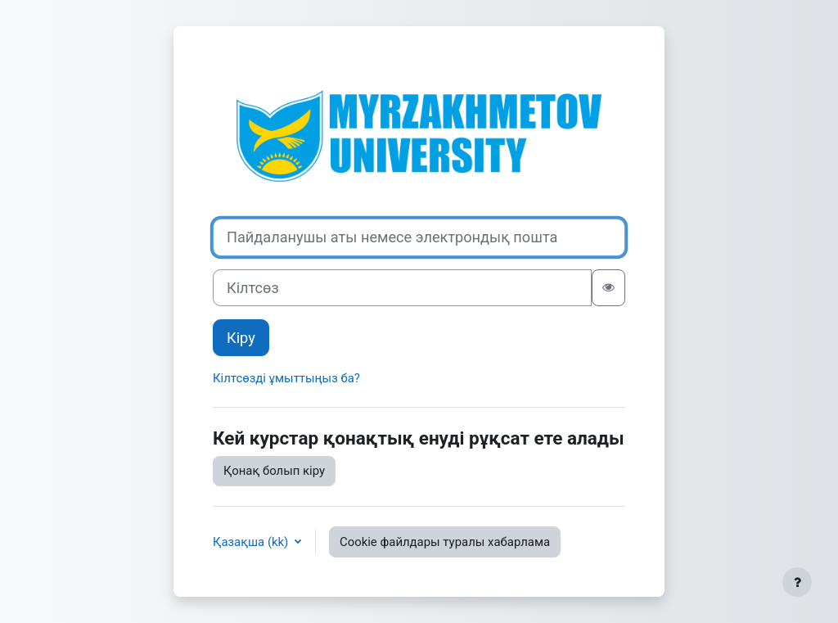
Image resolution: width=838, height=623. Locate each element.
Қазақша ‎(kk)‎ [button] (252, 542)
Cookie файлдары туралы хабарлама (445, 542)
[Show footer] (797, 582)
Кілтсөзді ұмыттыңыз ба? (286, 378)
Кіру (241, 337)
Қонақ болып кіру (274, 470)
